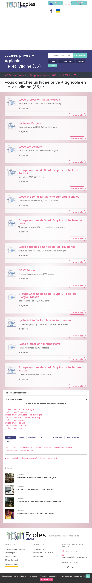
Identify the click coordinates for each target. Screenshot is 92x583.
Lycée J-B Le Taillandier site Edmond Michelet (48, 197)
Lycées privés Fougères (16, 412)
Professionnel (57, 438)
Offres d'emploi (11, 560)
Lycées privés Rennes (15, 422)
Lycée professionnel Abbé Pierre (39, 344)
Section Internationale (63, 447)
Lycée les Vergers (29, 123)
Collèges (80, 61)
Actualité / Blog (39, 549)
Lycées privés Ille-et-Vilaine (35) (60, 75)
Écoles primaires (66, 61)
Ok (88, 576)
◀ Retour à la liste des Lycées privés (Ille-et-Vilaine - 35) (31, 458)
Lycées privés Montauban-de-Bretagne (23, 417)
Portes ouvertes (11, 564)
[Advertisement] (46, 32)
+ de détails (77, 115)
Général (21, 438)
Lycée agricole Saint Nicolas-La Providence (46, 247)
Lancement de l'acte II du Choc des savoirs (35, 513)
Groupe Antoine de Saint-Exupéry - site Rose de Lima (50, 221)
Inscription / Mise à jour (43, 553)
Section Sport (11, 451)
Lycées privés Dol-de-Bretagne (19, 409)
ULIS (9, 441)
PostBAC (43, 438)
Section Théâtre (26, 451)
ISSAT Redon (26, 270)
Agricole (10, 438)
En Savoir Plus (46, 579)
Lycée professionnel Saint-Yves (39, 99)
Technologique (73, 438)
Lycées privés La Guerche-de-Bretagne (23, 414)
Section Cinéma (25, 447)
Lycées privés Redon (14, 420)
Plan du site (38, 556)
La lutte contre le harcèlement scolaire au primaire (38, 501)
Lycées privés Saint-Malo (16, 425)
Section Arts (11, 447)
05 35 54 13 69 (69, 551)
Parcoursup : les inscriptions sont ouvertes (35, 489)
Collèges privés (11, 553)
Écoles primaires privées (15, 549)
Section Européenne (42, 447)
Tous (53, 61)
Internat (32, 438)
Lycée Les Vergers (30, 147)
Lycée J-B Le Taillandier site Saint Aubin (44, 320)
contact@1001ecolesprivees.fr (74, 556)
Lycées (52, 65)
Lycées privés (33, 75)
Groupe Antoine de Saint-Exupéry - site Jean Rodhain (48, 171)
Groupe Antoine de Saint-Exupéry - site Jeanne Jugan (49, 368)
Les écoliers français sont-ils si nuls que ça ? (36, 477)
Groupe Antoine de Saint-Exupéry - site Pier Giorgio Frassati (47, 295)
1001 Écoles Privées (24, 4)
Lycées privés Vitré (13, 428)
